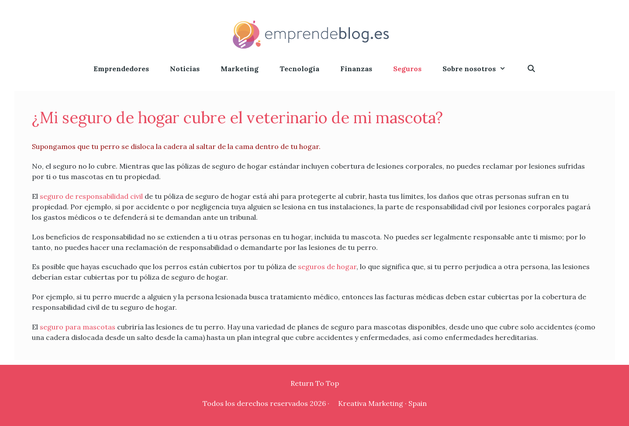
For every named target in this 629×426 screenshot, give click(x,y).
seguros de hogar (327, 266)
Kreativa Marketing (370, 403)
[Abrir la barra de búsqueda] (531, 69)
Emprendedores (121, 68)
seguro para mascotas (77, 326)
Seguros (407, 68)
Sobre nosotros (479, 69)
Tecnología (299, 68)
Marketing (240, 68)
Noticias (185, 68)
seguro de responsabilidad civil (91, 196)
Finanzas (356, 68)
